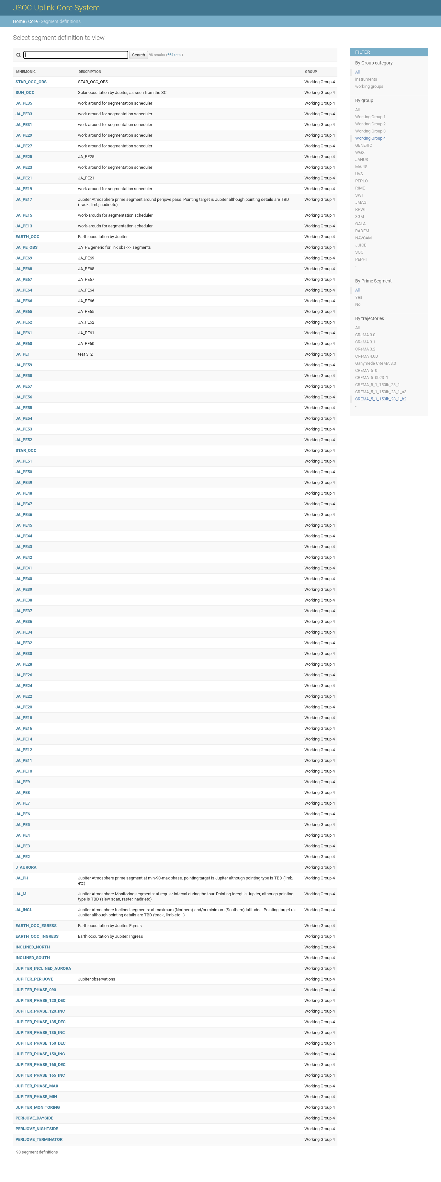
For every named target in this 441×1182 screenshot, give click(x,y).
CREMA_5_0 (366, 370)
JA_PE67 (24, 279)
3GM (359, 216)
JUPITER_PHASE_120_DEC (41, 1000)
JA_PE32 (24, 642)
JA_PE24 (24, 685)
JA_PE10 (24, 771)
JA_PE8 (23, 792)
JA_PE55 (24, 407)
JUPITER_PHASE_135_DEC (41, 1021)
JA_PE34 (24, 632)
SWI (359, 195)
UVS (359, 173)
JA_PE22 (24, 696)
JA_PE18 (24, 717)
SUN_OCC (25, 92)
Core (33, 21)
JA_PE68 (24, 268)
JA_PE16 (24, 728)
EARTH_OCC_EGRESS (36, 925)
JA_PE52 (24, 439)
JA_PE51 (24, 461)
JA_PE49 (24, 482)
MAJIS (361, 166)
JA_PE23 (24, 167)
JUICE (360, 245)
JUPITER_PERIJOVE (34, 979)
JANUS (361, 159)
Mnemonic (26, 72)
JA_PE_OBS (27, 247)
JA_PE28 (24, 664)
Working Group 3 (370, 131)
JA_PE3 (23, 845)
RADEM (362, 230)
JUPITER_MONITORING (38, 1107)
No (357, 304)
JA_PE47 (24, 503)
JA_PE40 (24, 578)
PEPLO (361, 180)
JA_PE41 (24, 568)
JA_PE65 (24, 311)
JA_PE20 (24, 707)
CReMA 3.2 (365, 349)
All (357, 72)
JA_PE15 (24, 215)
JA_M (21, 893)
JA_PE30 (24, 653)
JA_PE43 (24, 546)
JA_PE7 (23, 803)
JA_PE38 (24, 600)
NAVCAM (363, 237)
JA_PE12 (24, 749)
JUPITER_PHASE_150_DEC (41, 1043)
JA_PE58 (24, 375)
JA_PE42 (24, 557)
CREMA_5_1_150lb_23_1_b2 (380, 398)
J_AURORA (26, 867)
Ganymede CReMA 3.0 (375, 363)
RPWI (360, 209)
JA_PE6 (23, 813)
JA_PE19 (24, 188)
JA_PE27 (24, 145)
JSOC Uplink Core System (56, 7)
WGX (360, 152)
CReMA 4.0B (366, 356)
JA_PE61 (24, 332)
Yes (358, 297)
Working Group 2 (370, 123)
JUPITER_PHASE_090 (36, 989)
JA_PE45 (24, 525)
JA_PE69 (24, 258)
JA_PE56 (24, 397)
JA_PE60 (24, 343)
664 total (174, 55)
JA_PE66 (24, 300)
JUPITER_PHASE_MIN (36, 1096)
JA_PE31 (24, 124)
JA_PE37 (24, 610)
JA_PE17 (24, 199)
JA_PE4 (23, 835)
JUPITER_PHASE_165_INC (40, 1075)
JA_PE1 (23, 354)
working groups (369, 86)
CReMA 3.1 (365, 341)
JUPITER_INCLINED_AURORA (43, 968)
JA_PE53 (24, 429)
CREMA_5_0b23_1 (371, 377)
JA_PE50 (24, 471)
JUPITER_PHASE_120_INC (40, 1011)
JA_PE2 (23, 856)
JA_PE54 (24, 418)
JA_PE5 (23, 824)
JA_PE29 (24, 135)
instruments (366, 79)
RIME (360, 188)
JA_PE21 (24, 178)
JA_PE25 (24, 156)
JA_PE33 (24, 113)
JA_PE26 (24, 674)
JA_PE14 (24, 739)
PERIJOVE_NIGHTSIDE (37, 1128)
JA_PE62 (24, 322)
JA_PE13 (24, 226)
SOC (359, 252)
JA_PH (22, 878)
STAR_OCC (26, 450)
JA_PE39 (24, 589)
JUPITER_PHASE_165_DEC (41, 1064)
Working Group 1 (370, 116)
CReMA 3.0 (365, 334)
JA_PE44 (24, 536)
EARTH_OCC (28, 236)
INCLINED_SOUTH (33, 957)
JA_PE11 (24, 760)
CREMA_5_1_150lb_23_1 (377, 384)
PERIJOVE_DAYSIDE (34, 1118)
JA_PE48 (24, 493)
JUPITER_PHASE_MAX (37, 1086)
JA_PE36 (24, 621)
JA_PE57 (24, 386)
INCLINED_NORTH (33, 947)
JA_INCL (24, 909)
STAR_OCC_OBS (31, 81)
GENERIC (363, 145)
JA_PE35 (24, 103)
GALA (360, 223)
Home (19, 21)
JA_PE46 (24, 514)
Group (311, 72)
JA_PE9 (23, 781)
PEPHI (361, 259)
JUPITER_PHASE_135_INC (40, 1032)
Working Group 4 (370, 138)
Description (90, 72)
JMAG (361, 202)
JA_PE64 (24, 290)
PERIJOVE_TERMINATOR (39, 1139)
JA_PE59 (24, 364)
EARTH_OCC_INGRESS (37, 936)
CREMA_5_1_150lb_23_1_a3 (380, 391)
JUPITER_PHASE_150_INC (40, 1053)
